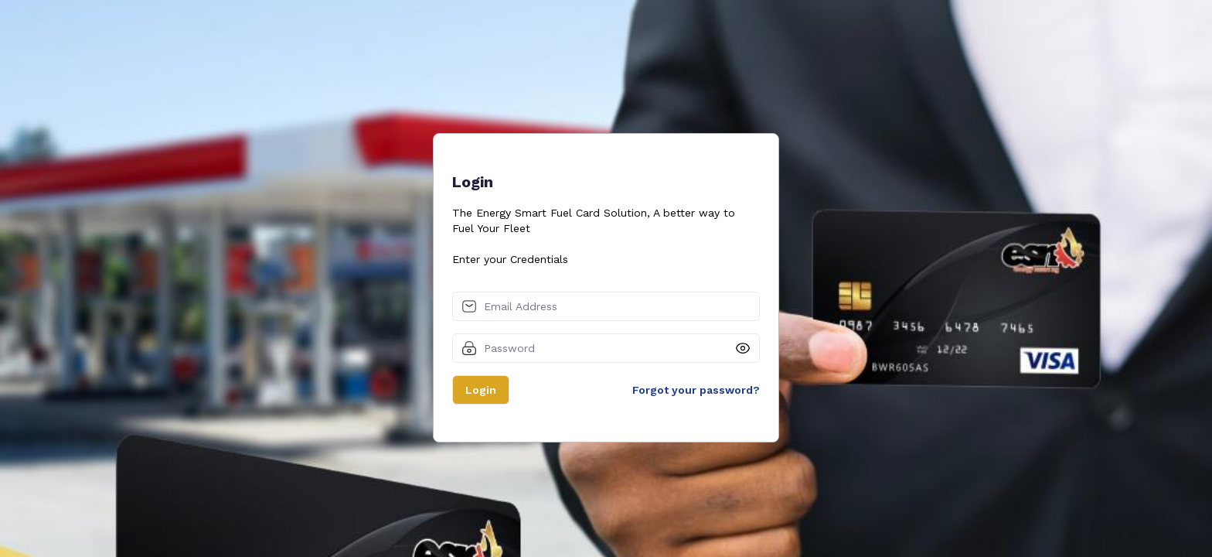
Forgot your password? (696, 390)
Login (480, 390)
